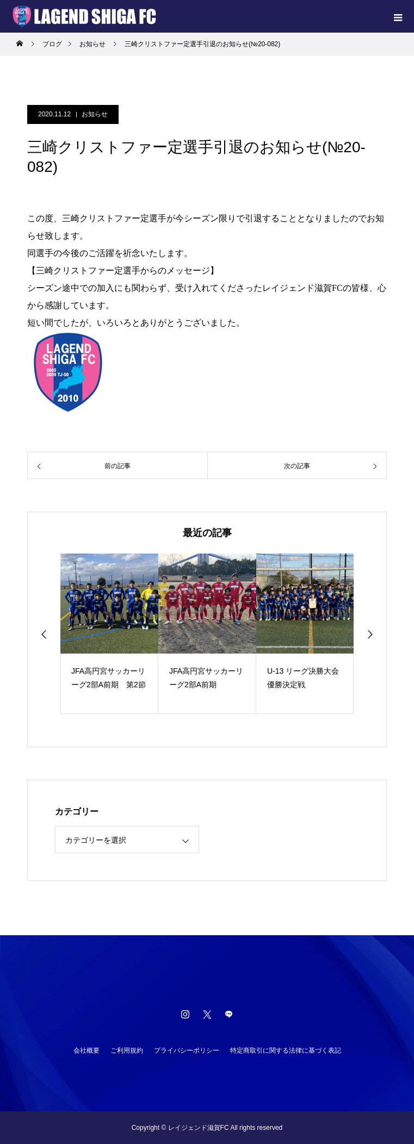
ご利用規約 (126, 1050)
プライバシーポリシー (186, 1050)
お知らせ (95, 114)
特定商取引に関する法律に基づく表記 (285, 1050)
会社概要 (86, 1050)
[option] (109, 634)
